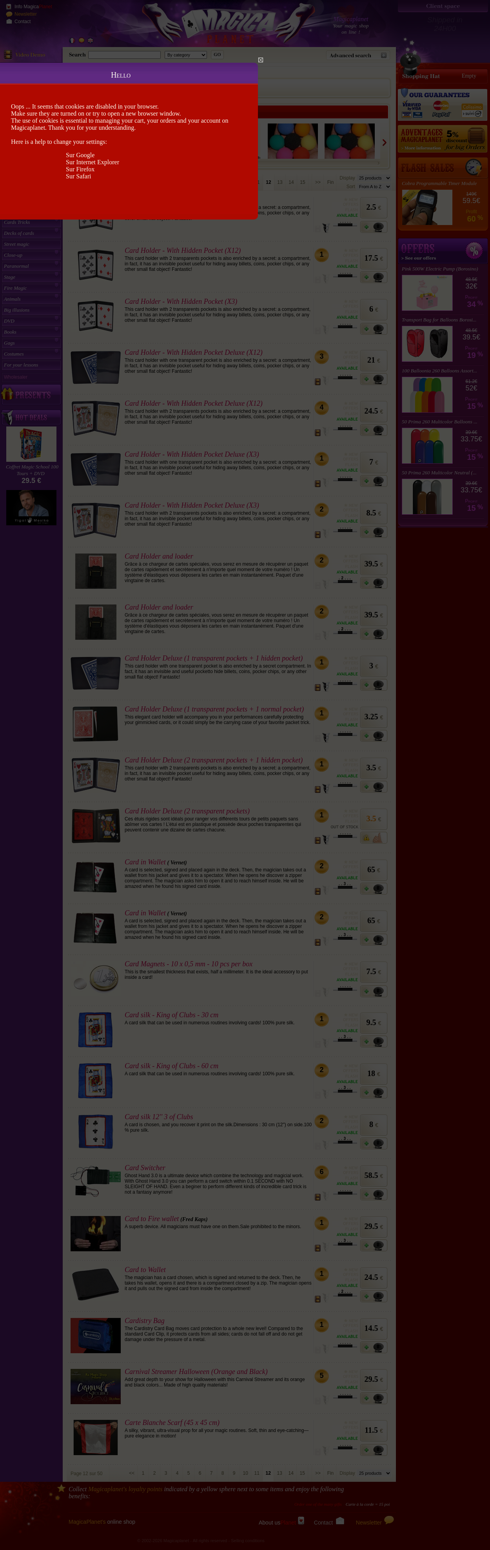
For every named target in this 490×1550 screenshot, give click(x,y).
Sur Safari (78, 176)
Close (260, 60)
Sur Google (80, 155)
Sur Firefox (80, 169)
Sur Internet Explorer (92, 162)
